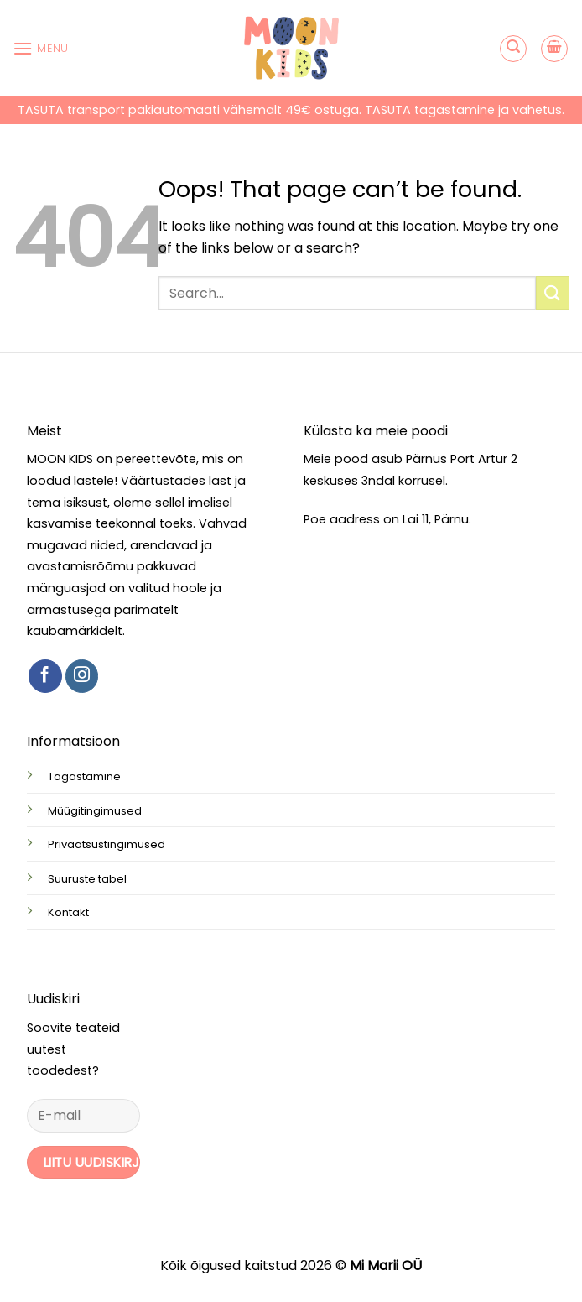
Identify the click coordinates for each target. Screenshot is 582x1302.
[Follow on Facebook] (45, 676)
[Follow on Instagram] (82, 676)
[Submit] (552, 292)
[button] (41, 48)
